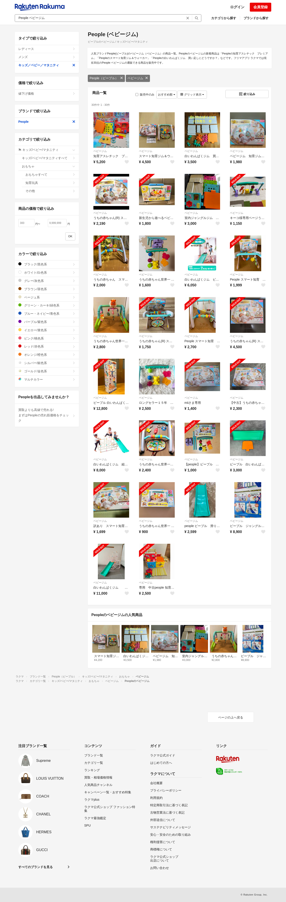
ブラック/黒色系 (46, 264)
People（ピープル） (106, 78)
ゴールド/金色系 (46, 371)
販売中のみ (144, 94)
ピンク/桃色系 (46, 338)
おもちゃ (48, 166)
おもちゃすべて (50, 174)
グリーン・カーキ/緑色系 (46, 305)
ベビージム (138, 78)
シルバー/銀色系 (46, 363)
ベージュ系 (46, 297)
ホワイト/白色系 (46, 272)
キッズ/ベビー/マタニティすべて (48, 158)
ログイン (237, 7)
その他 (50, 191)
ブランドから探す (256, 18)
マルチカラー (46, 379)
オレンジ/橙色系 (46, 354)
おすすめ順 (166, 94)
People (46, 121)
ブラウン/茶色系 (46, 289)
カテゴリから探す (223, 18)
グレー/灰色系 (46, 281)
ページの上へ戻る (230, 717)
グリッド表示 (192, 94)
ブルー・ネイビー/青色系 (46, 313)
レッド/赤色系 (46, 346)
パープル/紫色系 (46, 322)
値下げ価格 (46, 93)
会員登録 (260, 7)
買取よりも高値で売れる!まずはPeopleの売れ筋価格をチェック (46, 415)
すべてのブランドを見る (35, 867)
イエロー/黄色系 (46, 330)
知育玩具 (50, 183)
